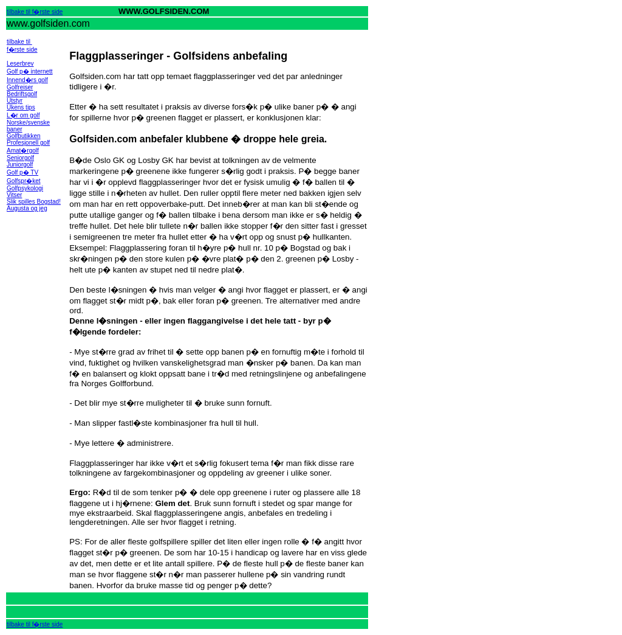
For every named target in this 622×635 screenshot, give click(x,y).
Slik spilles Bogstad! (34, 201)
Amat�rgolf (23, 150)
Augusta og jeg (27, 208)
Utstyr (14, 100)
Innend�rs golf (27, 80)
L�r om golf (23, 115)
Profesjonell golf (28, 142)
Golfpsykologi (25, 188)
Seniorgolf (20, 157)
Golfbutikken (24, 136)
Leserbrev (20, 63)
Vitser (14, 195)
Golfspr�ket (24, 181)
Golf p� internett (30, 71)
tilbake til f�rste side (35, 12)
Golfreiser (20, 87)
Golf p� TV (22, 172)
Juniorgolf (20, 164)
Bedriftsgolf (22, 94)
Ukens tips (21, 107)
